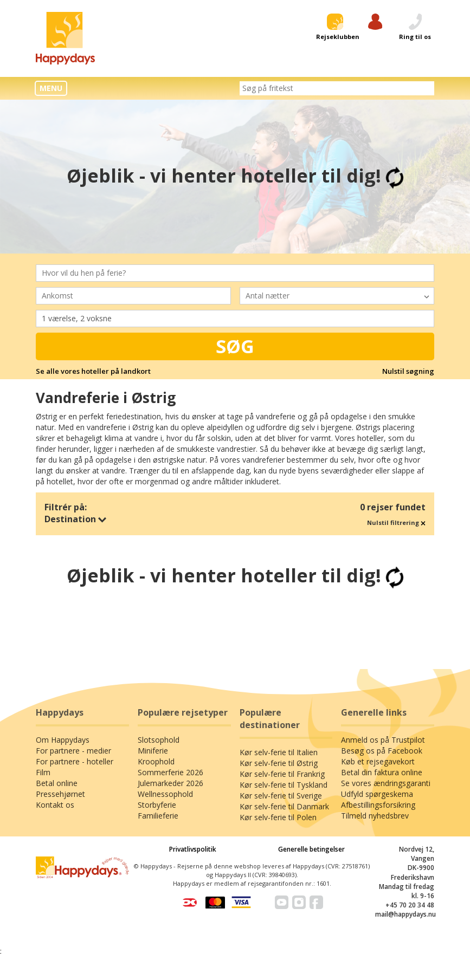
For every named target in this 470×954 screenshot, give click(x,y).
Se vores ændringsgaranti (385, 742)
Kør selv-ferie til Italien (279, 711)
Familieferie (158, 775)
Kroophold (156, 721)
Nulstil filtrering (396, 522)
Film (43, 731)
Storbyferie (157, 764)
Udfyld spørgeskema (377, 753)
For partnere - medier (73, 710)
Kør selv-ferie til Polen (278, 776)
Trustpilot (235, 623)
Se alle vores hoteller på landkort (93, 371)
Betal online (57, 742)
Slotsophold (158, 699)
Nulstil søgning (408, 371)
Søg (235, 346)
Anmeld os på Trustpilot (383, 699)
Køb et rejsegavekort (378, 721)
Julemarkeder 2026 (170, 742)
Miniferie (153, 710)
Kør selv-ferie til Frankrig (282, 733)
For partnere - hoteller (74, 721)
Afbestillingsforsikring (378, 764)
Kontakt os (55, 764)
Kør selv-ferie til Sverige (281, 755)
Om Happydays (62, 699)
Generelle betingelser (311, 808)
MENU (51, 88)
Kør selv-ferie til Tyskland (283, 744)
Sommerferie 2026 (170, 731)
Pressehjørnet (60, 753)
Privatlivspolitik (192, 808)
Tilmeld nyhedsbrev (375, 775)
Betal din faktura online (381, 731)
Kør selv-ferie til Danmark (284, 766)
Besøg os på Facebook (381, 710)
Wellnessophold (165, 753)
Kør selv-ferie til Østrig (279, 722)
